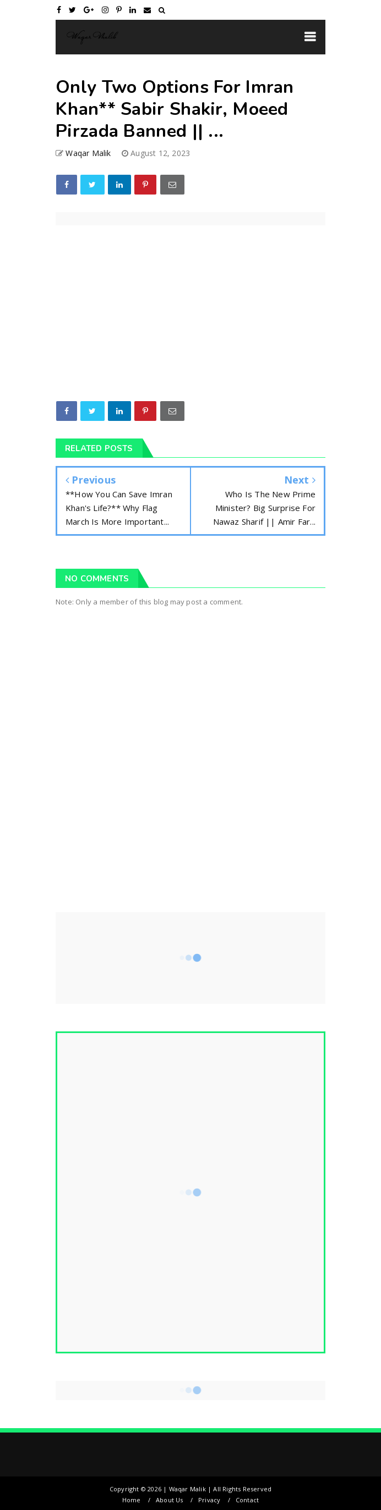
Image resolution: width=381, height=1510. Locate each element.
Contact (247, 1500)
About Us (169, 1500)
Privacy (209, 1500)
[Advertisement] (190, 807)
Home (131, 1500)
